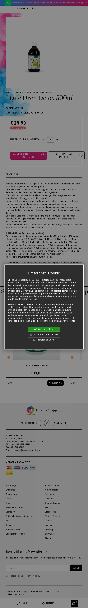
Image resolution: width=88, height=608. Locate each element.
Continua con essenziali (44, 334)
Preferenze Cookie (44, 339)
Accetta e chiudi (44, 329)
